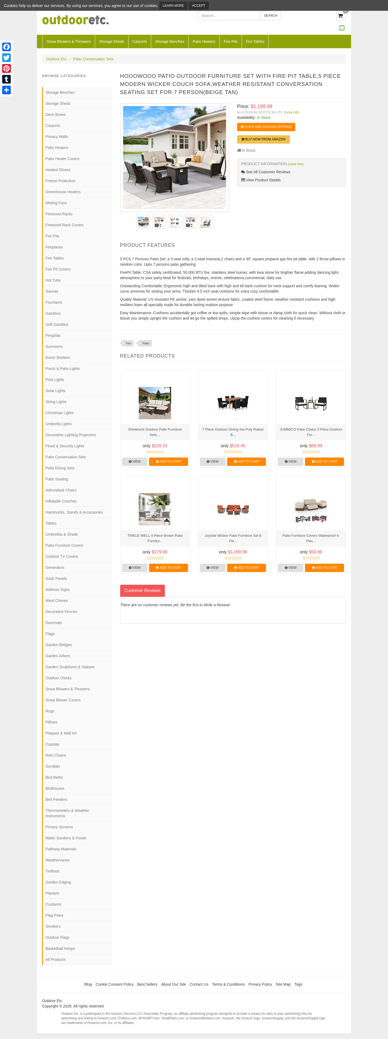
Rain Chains (56, 755)
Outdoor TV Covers (62, 556)
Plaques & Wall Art (61, 733)
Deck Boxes (56, 114)
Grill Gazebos (57, 324)
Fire (128, 343)
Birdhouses (55, 788)
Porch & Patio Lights (63, 368)
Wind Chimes (57, 600)
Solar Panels (56, 578)
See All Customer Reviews (265, 172)
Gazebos (53, 313)
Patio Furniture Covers (64, 545)
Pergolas (53, 335)
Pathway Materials (61, 849)
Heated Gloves (58, 170)
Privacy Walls (57, 136)
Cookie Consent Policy (115, 984)
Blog (88, 984)
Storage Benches (169, 41)
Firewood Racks (59, 214)
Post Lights (55, 379)
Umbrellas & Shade (62, 534)
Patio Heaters (204, 41)
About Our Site (173, 984)
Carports (140, 41)
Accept (198, 6)
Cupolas (52, 744)
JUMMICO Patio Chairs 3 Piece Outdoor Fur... (311, 432)
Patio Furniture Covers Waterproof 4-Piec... (311, 538)
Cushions (53, 904)
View (135, 461)
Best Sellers (147, 984)
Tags (299, 984)
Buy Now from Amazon (263, 139)
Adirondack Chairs (61, 490)
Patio (145, 343)
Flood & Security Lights (65, 446)
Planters (52, 893)
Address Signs (58, 589)
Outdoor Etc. (56, 59)
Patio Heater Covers (62, 159)
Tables (51, 523)
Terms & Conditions (228, 984)
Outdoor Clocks (58, 678)
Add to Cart (168, 461)
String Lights (56, 402)
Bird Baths (54, 777)
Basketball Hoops (60, 948)
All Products (56, 959)
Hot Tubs (53, 280)
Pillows (51, 722)
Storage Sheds (111, 41)
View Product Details (261, 180)
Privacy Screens (59, 827)
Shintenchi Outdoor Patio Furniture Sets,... (155, 432)
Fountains (54, 302)
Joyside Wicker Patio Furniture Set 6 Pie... (233, 538)
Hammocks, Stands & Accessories (74, 512)
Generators (55, 567)
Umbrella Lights (59, 424)
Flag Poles (54, 915)
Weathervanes (58, 860)
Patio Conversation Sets (93, 59)
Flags (50, 634)
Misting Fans (56, 203)
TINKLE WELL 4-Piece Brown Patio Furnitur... (155, 538)
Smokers (53, 926)
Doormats (54, 623)
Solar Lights (55, 391)
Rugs (50, 711)
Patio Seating (57, 479)
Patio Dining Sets (60, 468)
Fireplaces (54, 247)
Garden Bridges (59, 645)
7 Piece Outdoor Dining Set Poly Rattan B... (233, 432)
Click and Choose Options (266, 127)
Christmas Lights (60, 413)
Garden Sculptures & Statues (70, 667)
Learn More (173, 6)
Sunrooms (54, 346)
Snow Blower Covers (63, 700)
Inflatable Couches (61, 501)
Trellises (53, 871)
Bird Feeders (56, 799)
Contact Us (199, 984)
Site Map (283, 984)
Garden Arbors (58, 656)
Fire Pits (230, 41)
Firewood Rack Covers (65, 225)
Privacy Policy (260, 984)
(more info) (291, 112)
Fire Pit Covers (58, 269)
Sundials (53, 766)
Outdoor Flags (58, 937)
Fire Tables (255, 41)
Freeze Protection (60, 181)
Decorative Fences (61, 611)
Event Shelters (58, 357)
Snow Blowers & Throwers (69, 41)
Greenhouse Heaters (63, 192)
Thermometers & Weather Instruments (67, 813)
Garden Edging (58, 882)
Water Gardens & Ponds (66, 838)
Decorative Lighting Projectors (71, 435)
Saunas (52, 291)
